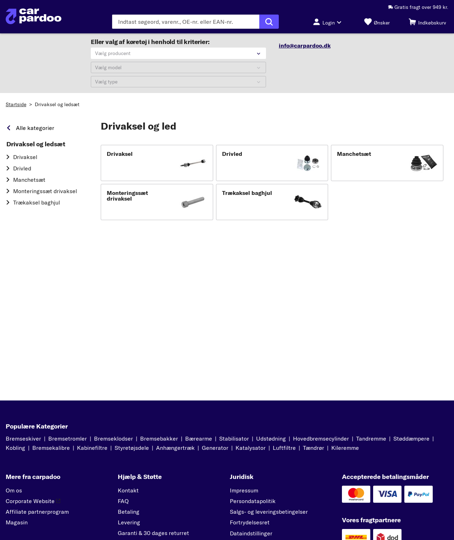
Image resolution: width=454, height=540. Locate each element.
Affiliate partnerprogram (37, 511)
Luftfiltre (284, 447)
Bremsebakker (159, 438)
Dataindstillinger (251, 533)
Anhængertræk (175, 447)
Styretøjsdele (132, 447)
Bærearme (198, 438)
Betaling (128, 511)
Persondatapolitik (253, 501)
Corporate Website (33, 501)
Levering (129, 522)
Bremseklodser (113, 438)
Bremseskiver (23, 438)
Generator (215, 447)
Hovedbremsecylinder (321, 438)
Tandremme (371, 438)
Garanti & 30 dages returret (153, 533)
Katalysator (251, 447)
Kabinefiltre (92, 447)
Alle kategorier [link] (35, 128)
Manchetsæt (29, 179)
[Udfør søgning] (269, 22)
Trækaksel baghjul (36, 202)
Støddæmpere (411, 438)
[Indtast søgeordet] (185, 22)
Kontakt (128, 490)
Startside (16, 104)
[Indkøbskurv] (427, 22)
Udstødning (271, 438)
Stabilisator (234, 438)
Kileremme (345, 447)
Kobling (15, 447)
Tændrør (313, 447)
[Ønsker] (377, 22)
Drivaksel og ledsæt (57, 104)
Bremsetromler (67, 438)
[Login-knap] (329, 22)
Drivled (22, 168)
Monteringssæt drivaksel (45, 191)
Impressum (244, 490)
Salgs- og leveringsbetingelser (269, 511)
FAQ (123, 501)
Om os (14, 490)
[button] (157, 163)
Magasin (17, 522)
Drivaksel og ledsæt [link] (35, 144)
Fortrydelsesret (250, 522)
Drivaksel (25, 156)
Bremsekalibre (51, 447)
